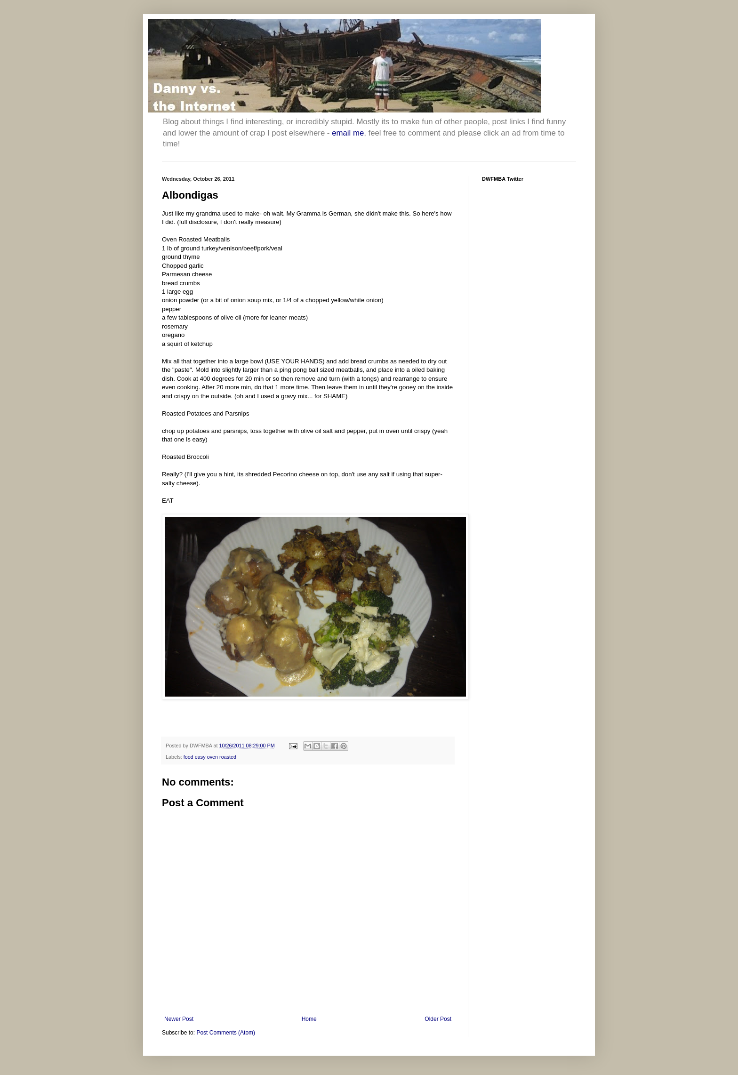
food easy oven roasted (210, 757)
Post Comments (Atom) (225, 1032)
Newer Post (178, 1019)
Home (309, 1019)
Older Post (438, 1019)
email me (348, 132)
